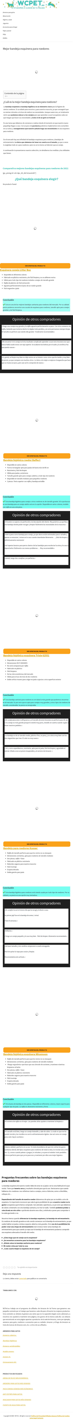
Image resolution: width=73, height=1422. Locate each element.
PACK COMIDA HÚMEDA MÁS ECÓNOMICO (18, 1389)
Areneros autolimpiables (11, 1346)
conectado (23, 1278)
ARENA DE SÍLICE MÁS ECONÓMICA (15, 1378)
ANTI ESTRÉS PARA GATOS (13, 1394)
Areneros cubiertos (10, 1335)
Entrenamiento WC (10, 1362)
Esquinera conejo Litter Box (15, 270)
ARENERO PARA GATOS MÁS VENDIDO (16, 1383)
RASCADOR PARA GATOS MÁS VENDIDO (17, 1400)
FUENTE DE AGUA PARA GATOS (14, 1405)
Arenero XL (7, 1357)
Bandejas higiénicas (10, 1341)
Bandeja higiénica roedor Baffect (21, 460)
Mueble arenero (8, 1351)
